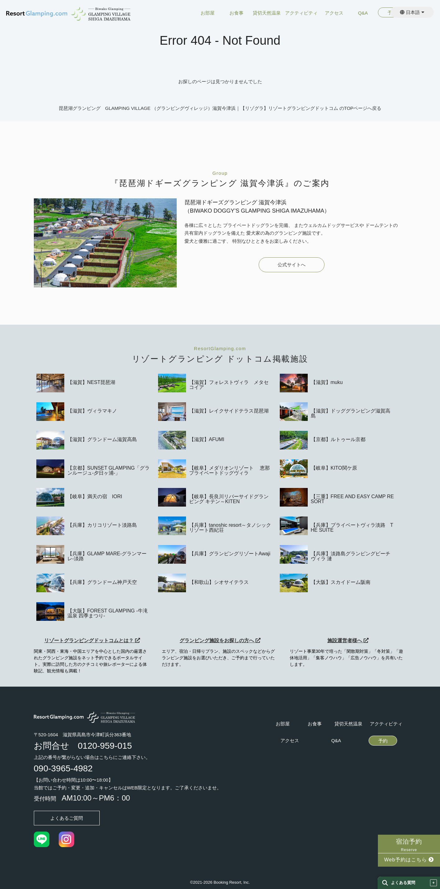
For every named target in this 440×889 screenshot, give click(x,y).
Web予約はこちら (409, 859)
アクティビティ (301, 13)
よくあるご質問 (66, 818)
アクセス (334, 13)
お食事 (236, 13)
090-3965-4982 (63, 768)
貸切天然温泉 (267, 13)
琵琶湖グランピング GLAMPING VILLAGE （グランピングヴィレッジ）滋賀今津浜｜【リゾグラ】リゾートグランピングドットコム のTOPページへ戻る (220, 108)
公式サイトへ (292, 264)
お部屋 (208, 13)
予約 (383, 740)
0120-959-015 (105, 746)
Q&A (363, 13)
